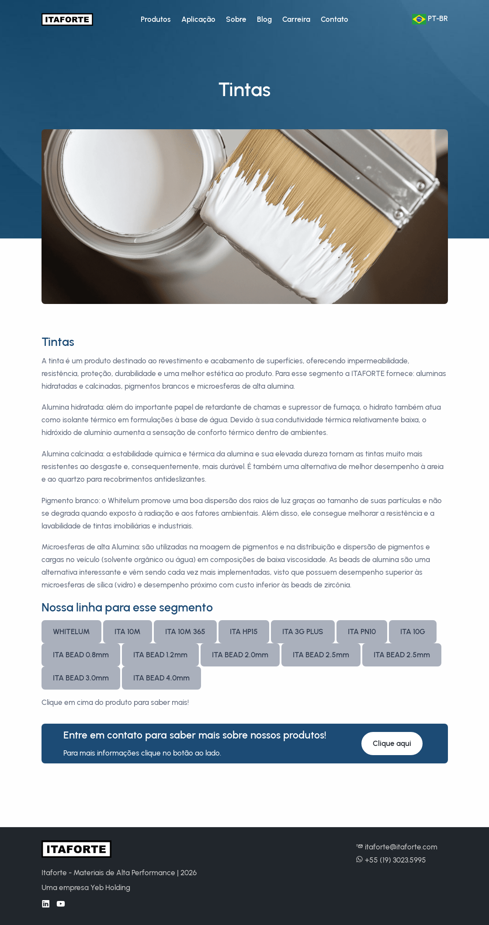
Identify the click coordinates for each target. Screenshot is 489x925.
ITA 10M (127, 631)
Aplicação (198, 19)
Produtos (156, 19)
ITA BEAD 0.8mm (81, 654)
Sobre (236, 19)
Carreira (296, 19)
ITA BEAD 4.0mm (161, 677)
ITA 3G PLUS (302, 631)
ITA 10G (412, 631)
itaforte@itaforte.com (396, 846)
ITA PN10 (362, 631)
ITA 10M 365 (185, 631)
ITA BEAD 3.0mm (81, 677)
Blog (264, 19)
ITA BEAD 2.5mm (321, 654)
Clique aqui (392, 743)
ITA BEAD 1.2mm (160, 654)
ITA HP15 (244, 631)
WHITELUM (71, 631)
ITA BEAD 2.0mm (240, 654)
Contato (334, 19)
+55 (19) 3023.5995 (391, 860)
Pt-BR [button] (430, 19)
